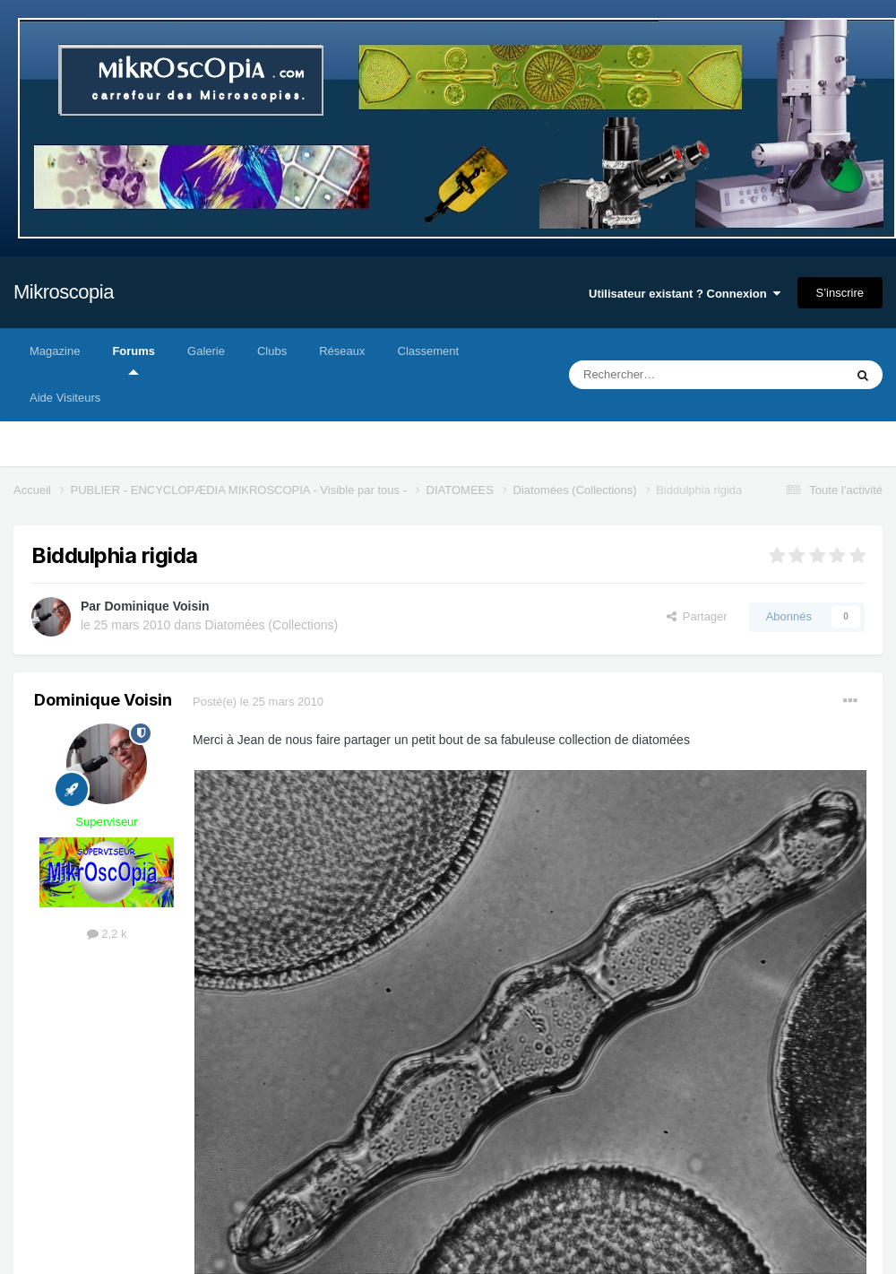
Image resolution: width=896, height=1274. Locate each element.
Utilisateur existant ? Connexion (684, 293)
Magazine (55, 351)
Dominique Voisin (156, 606)
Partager (697, 616)
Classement (429, 351)
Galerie (206, 351)
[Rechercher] (669, 374)
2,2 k (107, 933)
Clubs (272, 351)
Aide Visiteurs (65, 397)
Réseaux (342, 351)
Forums (133, 359)
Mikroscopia (63, 292)
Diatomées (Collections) (272, 625)
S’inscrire (840, 292)
